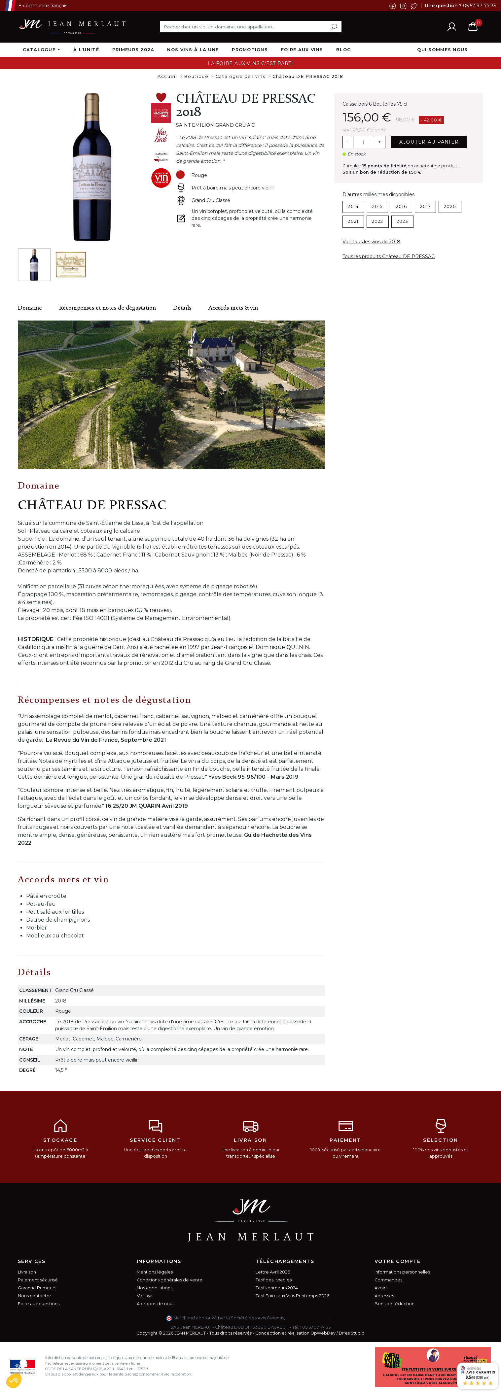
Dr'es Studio (352, 1333)
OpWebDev (323, 1333)
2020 (450, 206)
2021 (353, 221)
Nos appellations (154, 1287)
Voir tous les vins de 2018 (371, 242)
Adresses (384, 1295)
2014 (353, 206)
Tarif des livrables (274, 1279)
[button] (14, 1381)
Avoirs (381, 1287)
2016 (401, 206)
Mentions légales (155, 1272)
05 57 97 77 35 (479, 5)
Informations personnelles (402, 1272)
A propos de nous (155, 1303)
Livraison (27, 1272)
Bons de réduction (394, 1303)
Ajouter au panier (429, 142)
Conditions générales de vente (169, 1279)
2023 (402, 221)
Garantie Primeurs (37, 1287)
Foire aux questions (38, 1303)
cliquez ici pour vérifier (310, 1317)
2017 (425, 206)
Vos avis (145, 1295)
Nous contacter (34, 1295)
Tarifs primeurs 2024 (277, 1287)
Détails (182, 308)
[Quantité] (363, 142)
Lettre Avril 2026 (273, 1272)
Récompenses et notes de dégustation (107, 308)
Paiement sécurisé (38, 1279)
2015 (377, 206)
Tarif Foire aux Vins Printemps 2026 (292, 1295)
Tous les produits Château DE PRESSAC (388, 256)
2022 (377, 221)
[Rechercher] (250, 26)
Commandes (388, 1279)
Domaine (30, 308)
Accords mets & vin (233, 308)
